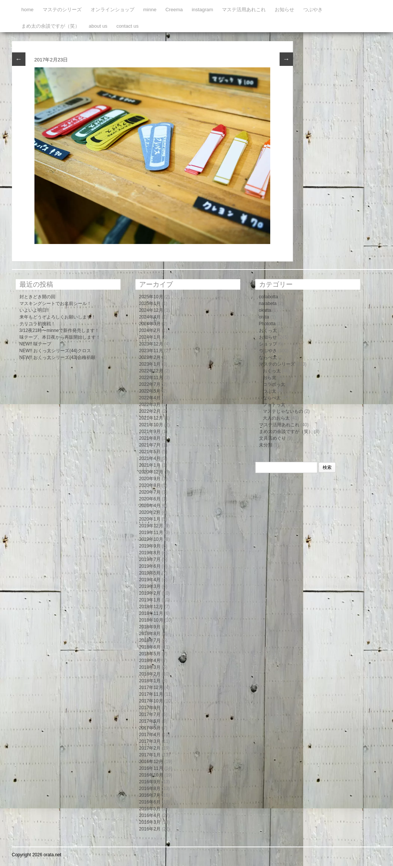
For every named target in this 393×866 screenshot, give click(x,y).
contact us (127, 26)
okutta (265, 310)
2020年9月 (150, 478)
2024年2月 (150, 330)
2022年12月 (151, 370)
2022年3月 (150, 404)
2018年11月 (151, 613)
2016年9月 (150, 781)
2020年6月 (150, 498)
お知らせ (284, 9)
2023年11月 (151, 350)
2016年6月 (150, 802)
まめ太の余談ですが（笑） (50, 26)
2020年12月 (151, 472)
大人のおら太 (276, 418)
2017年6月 (150, 721)
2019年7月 (150, 559)
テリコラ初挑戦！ (37, 323)
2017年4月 (150, 734)
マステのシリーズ (62, 9)
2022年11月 (151, 377)
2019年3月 (150, 586)
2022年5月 (150, 391)
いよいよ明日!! (34, 310)
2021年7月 (150, 445)
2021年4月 (150, 458)
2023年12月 (151, 344)
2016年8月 (150, 788)
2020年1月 (150, 519)
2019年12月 (151, 525)
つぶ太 (269, 391)
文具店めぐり (272, 438)
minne (149, 9)
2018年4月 (150, 660)
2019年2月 (150, 593)
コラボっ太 (274, 384)
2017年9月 (150, 707)
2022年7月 (150, 384)
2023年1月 (150, 364)
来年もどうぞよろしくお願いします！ (57, 317)
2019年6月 (150, 566)
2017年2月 (150, 748)
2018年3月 (150, 667)
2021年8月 (150, 438)
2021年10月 (151, 424)
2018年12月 (151, 606)
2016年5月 (150, 808)
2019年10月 (151, 539)
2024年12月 (151, 310)
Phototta (267, 323)
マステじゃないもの (283, 411)
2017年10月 (151, 701)
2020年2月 (150, 512)
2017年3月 (150, 741)
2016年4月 (150, 815)
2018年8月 (150, 633)
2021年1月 (150, 465)
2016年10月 (151, 775)
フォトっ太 (274, 404)
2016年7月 (150, 795)
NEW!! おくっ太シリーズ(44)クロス (55, 350)
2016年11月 (151, 768)
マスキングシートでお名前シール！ (55, 303)
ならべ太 (268, 357)
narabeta (268, 303)
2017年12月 (151, 687)
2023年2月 (150, 357)
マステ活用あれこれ (244, 9)
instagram (202, 9)
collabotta (268, 296)
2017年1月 (150, 754)
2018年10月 (151, 620)
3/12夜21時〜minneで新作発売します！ (59, 330)
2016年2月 (150, 829)
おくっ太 (268, 330)
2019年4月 (150, 579)
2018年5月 (150, 653)
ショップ (268, 344)
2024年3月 (150, 323)
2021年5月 (150, 451)
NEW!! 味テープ (35, 344)
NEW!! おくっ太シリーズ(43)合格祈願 (57, 357)
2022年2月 (150, 411)
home (27, 9)
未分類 (265, 445)
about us (98, 26)
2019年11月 (151, 532)
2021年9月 (150, 431)
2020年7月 (150, 492)
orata (264, 317)
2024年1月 (150, 337)
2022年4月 (150, 397)
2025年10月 (151, 296)
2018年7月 (150, 640)
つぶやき (313, 9)
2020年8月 (150, 485)
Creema (174, 9)
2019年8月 (150, 552)
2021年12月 (151, 418)
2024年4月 (150, 317)
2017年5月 (150, 728)
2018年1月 (150, 680)
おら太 (269, 377)
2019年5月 (150, 573)
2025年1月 (150, 303)
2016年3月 (150, 822)
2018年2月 (150, 674)
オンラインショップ (112, 9)
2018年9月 (150, 626)
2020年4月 (150, 505)
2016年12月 (151, 761)
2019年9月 (150, 546)
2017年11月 (151, 694)
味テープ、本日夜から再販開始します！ (59, 337)
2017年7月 (150, 714)
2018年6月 (150, 647)
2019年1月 (150, 600)
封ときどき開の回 (37, 296)
